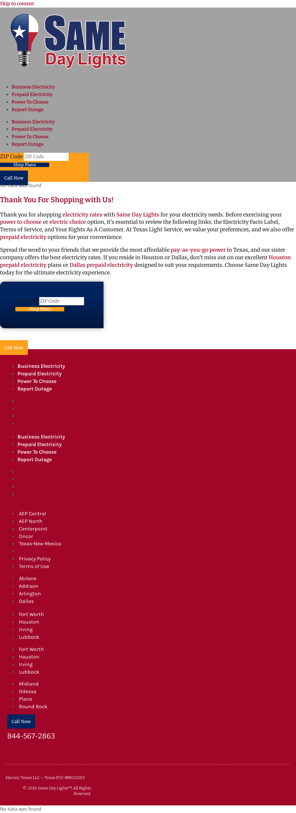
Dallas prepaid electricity (101, 265)
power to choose (21, 222)
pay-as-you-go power (198, 249)
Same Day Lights (137, 214)
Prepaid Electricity (32, 94)
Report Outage (28, 109)
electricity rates (82, 214)
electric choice (67, 222)
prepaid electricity (23, 237)
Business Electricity (33, 87)
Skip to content (17, 3)
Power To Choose (30, 102)
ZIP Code (12, 156)
